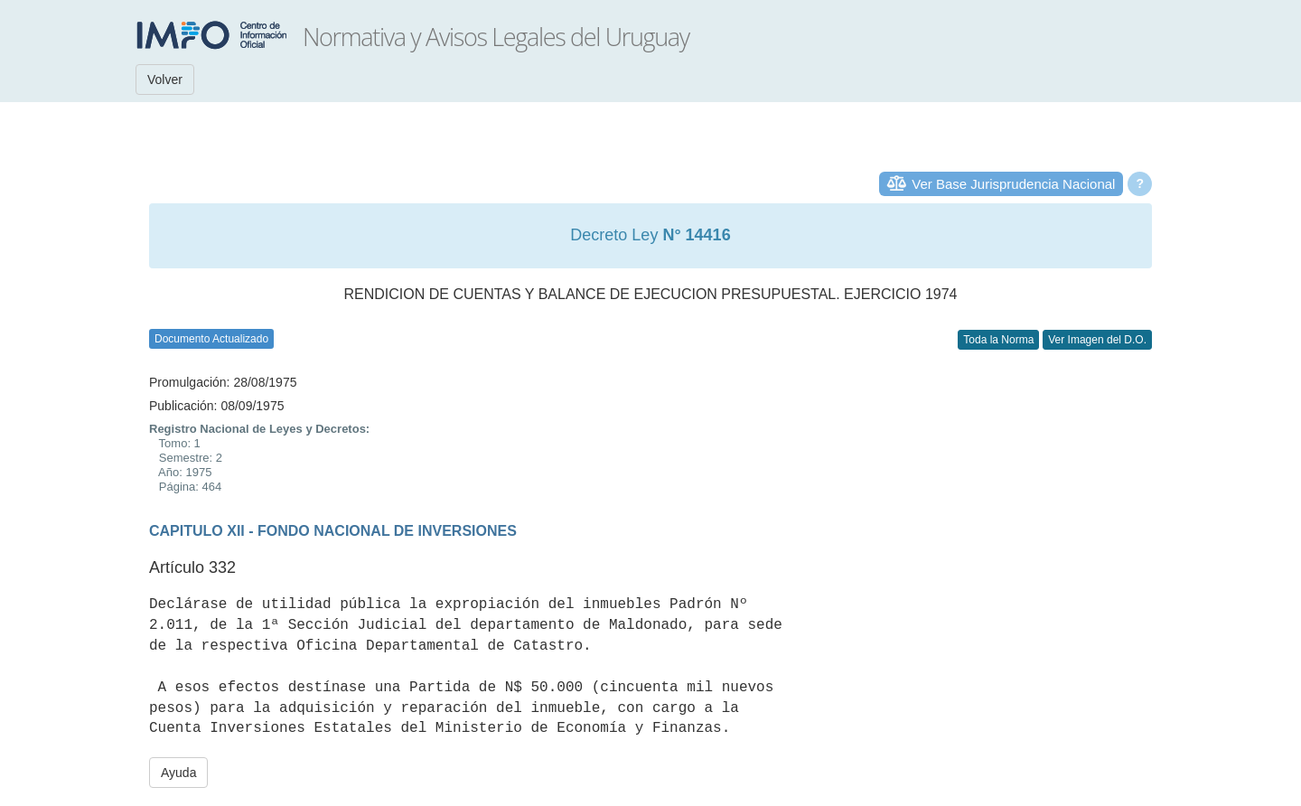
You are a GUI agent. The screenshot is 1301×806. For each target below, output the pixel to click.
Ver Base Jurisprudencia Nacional (1013, 184)
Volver (165, 79)
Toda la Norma (998, 339)
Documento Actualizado (211, 339)
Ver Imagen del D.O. (1097, 339)
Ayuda (178, 772)
